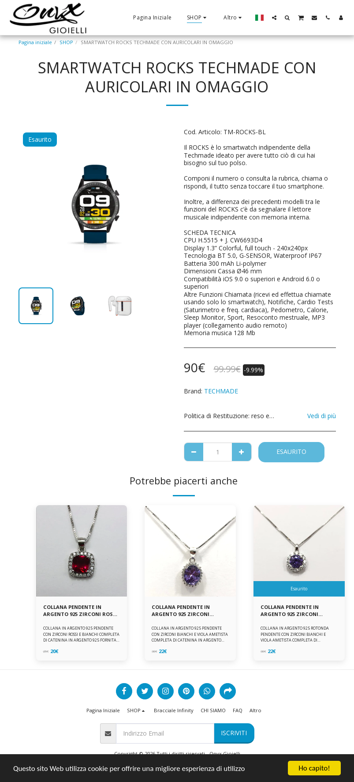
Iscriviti (234, 733)
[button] (274, 17)
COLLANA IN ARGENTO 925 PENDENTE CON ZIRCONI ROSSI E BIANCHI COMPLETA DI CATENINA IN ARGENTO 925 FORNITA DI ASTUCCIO (81, 637)
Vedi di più (321, 416)
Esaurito (291, 451)
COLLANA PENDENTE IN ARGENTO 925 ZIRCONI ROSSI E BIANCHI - (80, 611)
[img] (81, 551)
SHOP (66, 42)
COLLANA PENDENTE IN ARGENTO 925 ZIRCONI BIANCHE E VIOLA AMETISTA (187, 611)
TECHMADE (221, 391)
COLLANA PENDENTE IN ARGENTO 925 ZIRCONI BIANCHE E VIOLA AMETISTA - (298, 611)
